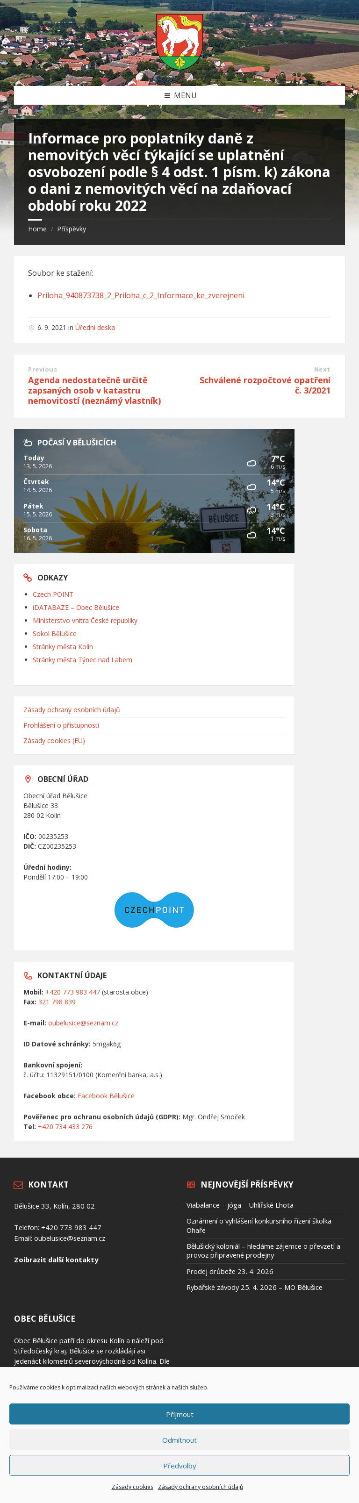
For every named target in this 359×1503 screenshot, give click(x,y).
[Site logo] (179, 67)
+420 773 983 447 (72, 992)
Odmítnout (179, 1440)
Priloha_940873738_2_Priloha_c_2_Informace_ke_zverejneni (140, 295)
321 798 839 (57, 1001)
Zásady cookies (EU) (54, 740)
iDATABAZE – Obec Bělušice (76, 607)
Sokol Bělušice (55, 633)
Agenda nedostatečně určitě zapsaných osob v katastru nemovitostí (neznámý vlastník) (94, 390)
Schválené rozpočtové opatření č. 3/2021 (265, 385)
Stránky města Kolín (63, 646)
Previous (42, 369)
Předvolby (179, 1465)
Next (322, 369)
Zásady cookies (132, 1487)
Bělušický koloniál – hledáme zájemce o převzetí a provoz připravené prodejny (263, 1250)
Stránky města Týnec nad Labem (82, 659)
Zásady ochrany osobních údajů (200, 1487)
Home (37, 228)
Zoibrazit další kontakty (56, 1259)
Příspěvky (71, 228)
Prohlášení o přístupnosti (61, 725)
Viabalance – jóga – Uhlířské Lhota (240, 1205)
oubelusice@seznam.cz (83, 1022)
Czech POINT (53, 594)
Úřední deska (95, 327)
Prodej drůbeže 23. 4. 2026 (230, 1271)
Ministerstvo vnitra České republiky (85, 620)
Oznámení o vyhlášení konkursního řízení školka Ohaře (259, 1225)
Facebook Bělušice (106, 1095)
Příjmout (180, 1414)
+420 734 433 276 (65, 1126)
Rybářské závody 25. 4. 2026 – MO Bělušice (255, 1287)
